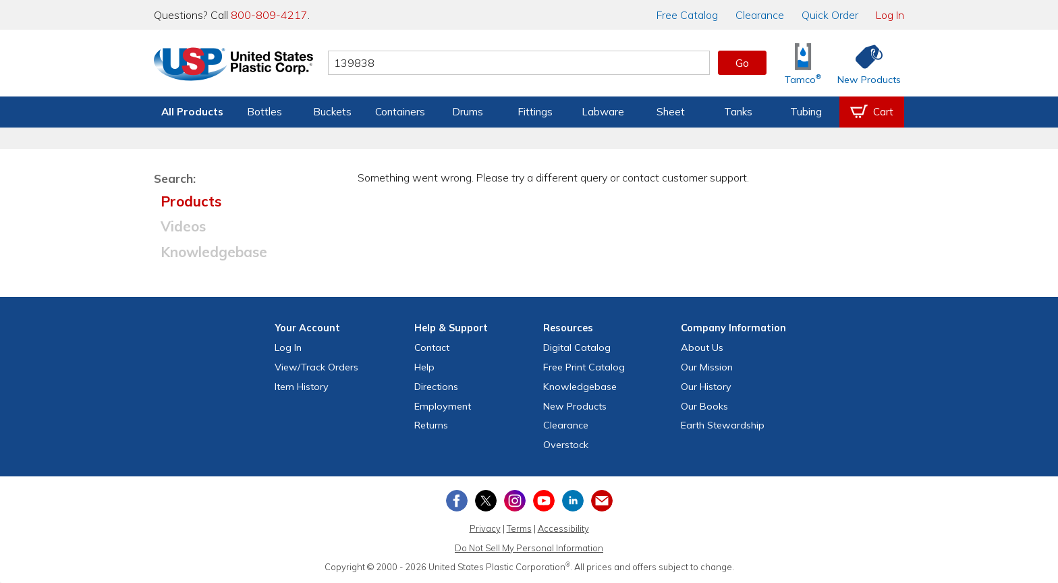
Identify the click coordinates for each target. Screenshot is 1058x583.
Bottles (264, 111)
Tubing (806, 111)
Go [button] (742, 63)
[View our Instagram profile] (514, 500)
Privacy (485, 528)
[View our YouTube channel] (543, 500)
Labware (603, 111)
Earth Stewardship (722, 425)
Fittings (535, 111)
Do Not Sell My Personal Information (529, 548)
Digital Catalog (577, 347)
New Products (575, 406)
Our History (706, 387)
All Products (192, 111)
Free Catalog (584, 367)
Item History (302, 387)
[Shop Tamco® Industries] (803, 63)
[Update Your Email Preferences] (601, 500)
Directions (436, 387)
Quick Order (830, 15)
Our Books (704, 406)
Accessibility (563, 528)
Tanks (738, 111)
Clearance (759, 15)
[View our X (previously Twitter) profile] (485, 500)
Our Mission (707, 367)
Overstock (565, 445)
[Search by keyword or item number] (519, 63)
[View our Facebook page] (456, 500)
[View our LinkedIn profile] (572, 500)
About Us (702, 347)
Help (424, 367)
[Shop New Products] (864, 63)
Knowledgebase (214, 251)
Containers (400, 111)
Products (191, 201)
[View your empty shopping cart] (871, 112)
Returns (431, 425)
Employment (442, 406)
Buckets (332, 111)
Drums (467, 111)
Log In (890, 15)
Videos (183, 226)
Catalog (687, 15)
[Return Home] (233, 65)
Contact (431, 347)
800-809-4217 (269, 15)
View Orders (316, 367)
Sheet (671, 111)
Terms (519, 528)
